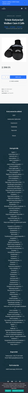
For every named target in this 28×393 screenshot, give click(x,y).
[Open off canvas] (25, 8)
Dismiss (25, 3)
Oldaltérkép (14, 127)
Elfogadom (8, 390)
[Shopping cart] (21, 8)
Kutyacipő (18, 15)
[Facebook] (8, 381)
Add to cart (18, 77)
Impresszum (14, 123)
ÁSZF (14, 115)
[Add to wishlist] (14, 81)
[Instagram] (12, 381)
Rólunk (14, 135)
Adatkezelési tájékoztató (13, 119)
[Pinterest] (20, 381)
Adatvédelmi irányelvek (18, 390)
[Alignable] (16, 381)
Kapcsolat (14, 130)
